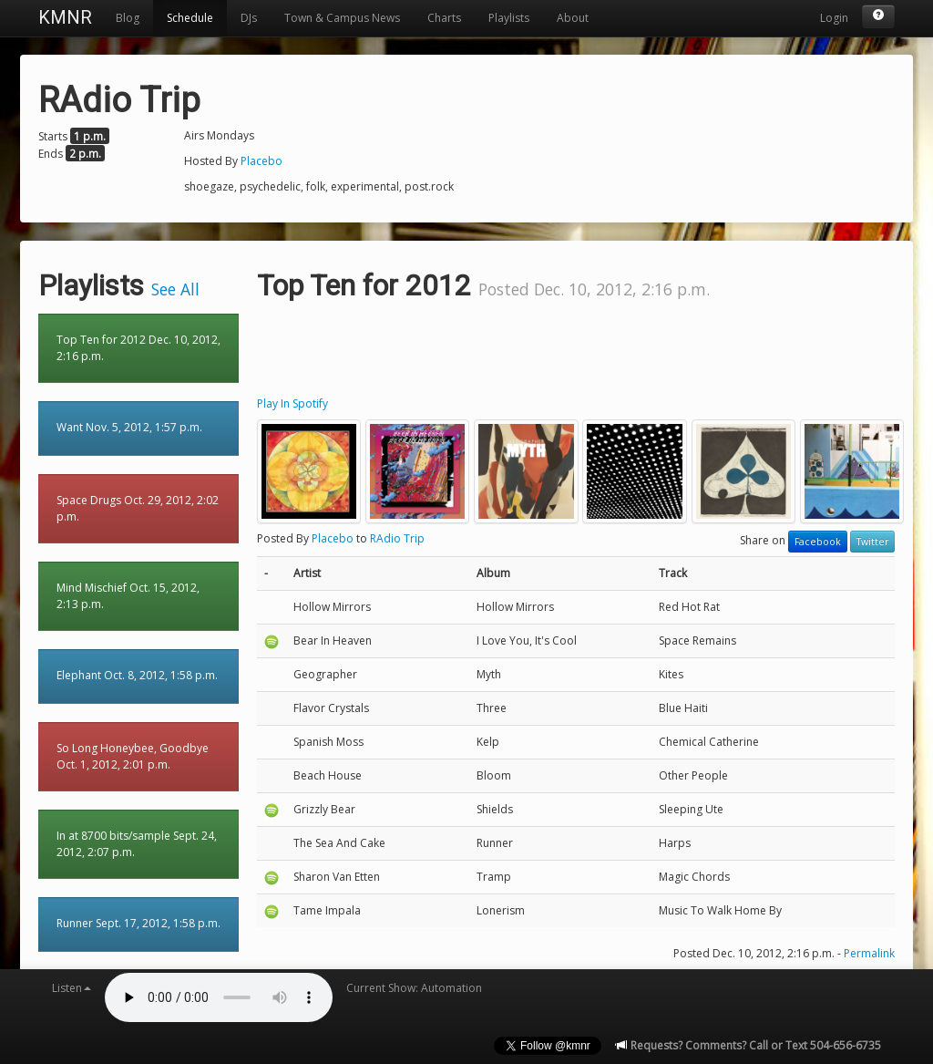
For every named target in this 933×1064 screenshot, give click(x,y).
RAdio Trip (397, 538)
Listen (71, 988)
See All (175, 289)
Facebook (818, 541)
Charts (444, 18)
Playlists (508, 18)
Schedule (190, 18)
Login (834, 18)
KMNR (65, 17)
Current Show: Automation (414, 988)
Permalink (869, 953)
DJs (249, 18)
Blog (127, 18)
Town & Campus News (342, 18)
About (573, 18)
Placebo (261, 161)
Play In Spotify (292, 403)
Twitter (872, 541)
